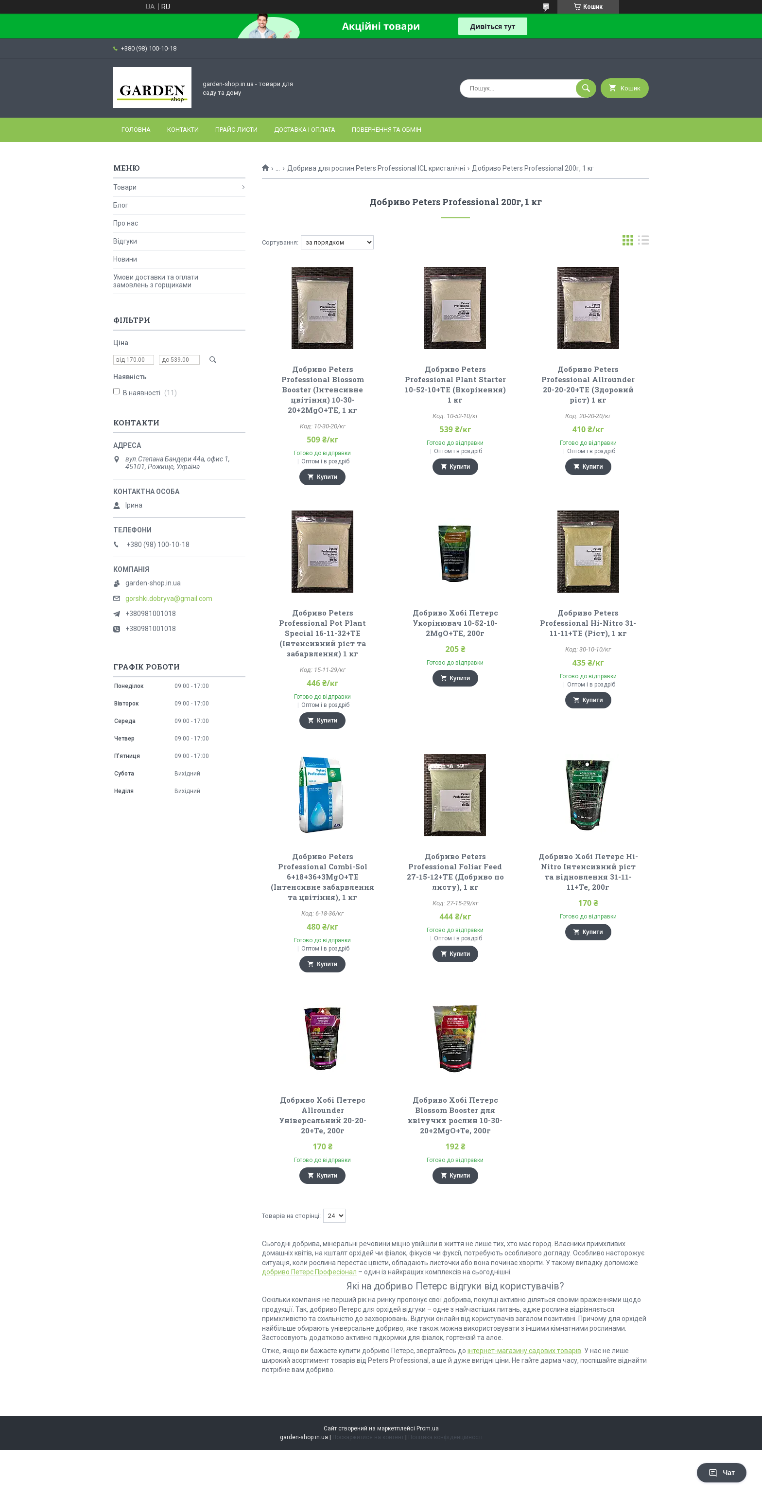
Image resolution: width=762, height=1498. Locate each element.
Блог (120, 205)
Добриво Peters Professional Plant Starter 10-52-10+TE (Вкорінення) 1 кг (455, 384)
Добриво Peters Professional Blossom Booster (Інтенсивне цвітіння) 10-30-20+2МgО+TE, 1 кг (322, 389)
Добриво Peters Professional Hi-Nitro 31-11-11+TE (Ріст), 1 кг (588, 623)
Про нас (125, 223)
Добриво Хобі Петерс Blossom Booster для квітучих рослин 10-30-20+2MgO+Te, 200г (455, 1115)
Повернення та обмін (386, 129)
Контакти (183, 129)
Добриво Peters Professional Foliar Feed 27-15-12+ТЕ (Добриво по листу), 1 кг (455, 871)
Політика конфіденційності (445, 1437)
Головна (136, 129)
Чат (722, 1472)
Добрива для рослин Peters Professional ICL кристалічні (376, 168)
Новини (125, 259)
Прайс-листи (236, 129)
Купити (327, 477)
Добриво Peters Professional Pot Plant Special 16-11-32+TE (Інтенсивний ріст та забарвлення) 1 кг (322, 633)
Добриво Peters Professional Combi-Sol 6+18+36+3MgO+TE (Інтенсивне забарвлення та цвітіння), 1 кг (322, 876)
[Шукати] (586, 88)
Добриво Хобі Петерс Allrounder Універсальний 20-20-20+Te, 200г (322, 1115)
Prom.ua (427, 1428)
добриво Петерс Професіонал (309, 1272)
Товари (125, 187)
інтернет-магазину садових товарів (524, 1351)
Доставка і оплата (304, 129)
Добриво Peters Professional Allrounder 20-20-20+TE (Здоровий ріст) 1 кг (588, 384)
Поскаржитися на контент (368, 1437)
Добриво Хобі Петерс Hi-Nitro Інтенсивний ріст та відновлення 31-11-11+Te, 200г (588, 871)
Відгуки (125, 241)
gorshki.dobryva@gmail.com (168, 598)
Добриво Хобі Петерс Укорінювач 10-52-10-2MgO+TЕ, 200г (455, 623)
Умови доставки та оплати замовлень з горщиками (155, 281)
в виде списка (643, 242)
